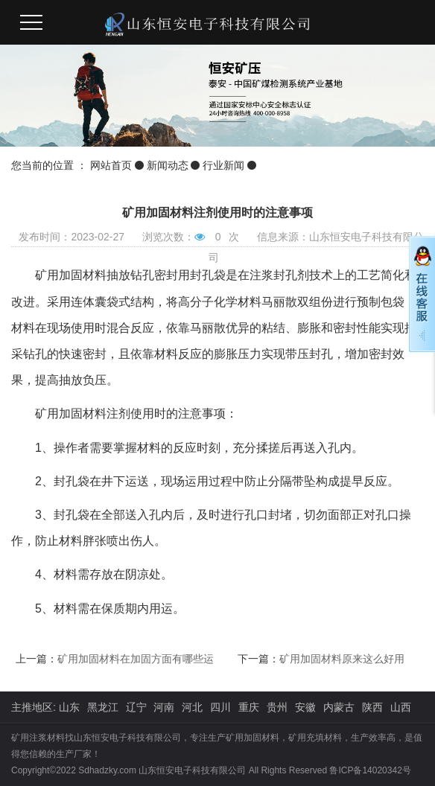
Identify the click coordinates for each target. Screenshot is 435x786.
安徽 (305, 707)
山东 (69, 707)
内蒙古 (339, 707)
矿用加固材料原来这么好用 (341, 659)
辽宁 (136, 707)
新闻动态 (167, 165)
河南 (163, 707)
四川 (220, 707)
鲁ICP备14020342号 (369, 770)
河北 (192, 707)
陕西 (372, 707)
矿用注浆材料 (38, 737)
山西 (400, 707)
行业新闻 (223, 165)
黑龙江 (102, 707)
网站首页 (111, 165)
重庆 (248, 707)
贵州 (277, 707)
